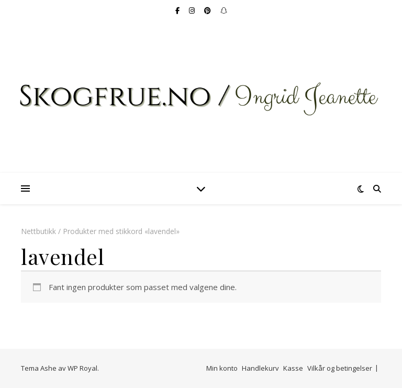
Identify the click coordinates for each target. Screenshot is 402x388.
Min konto (222, 368)
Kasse (293, 368)
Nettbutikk (38, 231)
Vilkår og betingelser (339, 368)
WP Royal (82, 368)
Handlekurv (260, 368)
